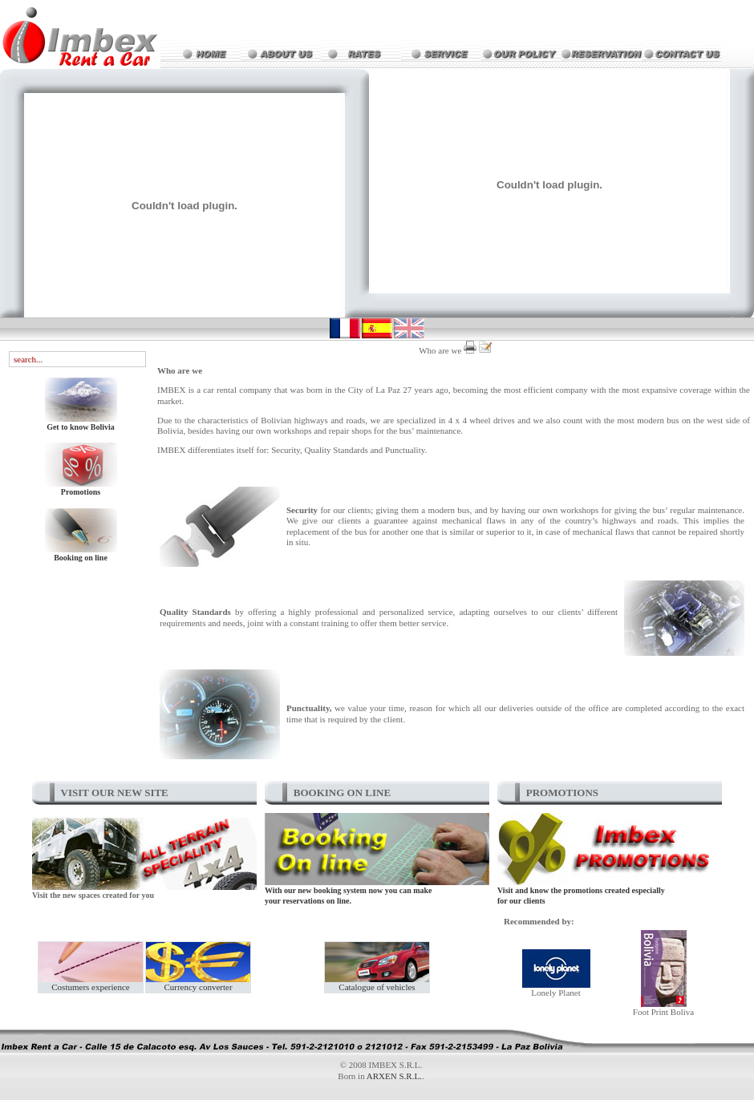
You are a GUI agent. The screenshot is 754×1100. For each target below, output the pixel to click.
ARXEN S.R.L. (394, 1076)
